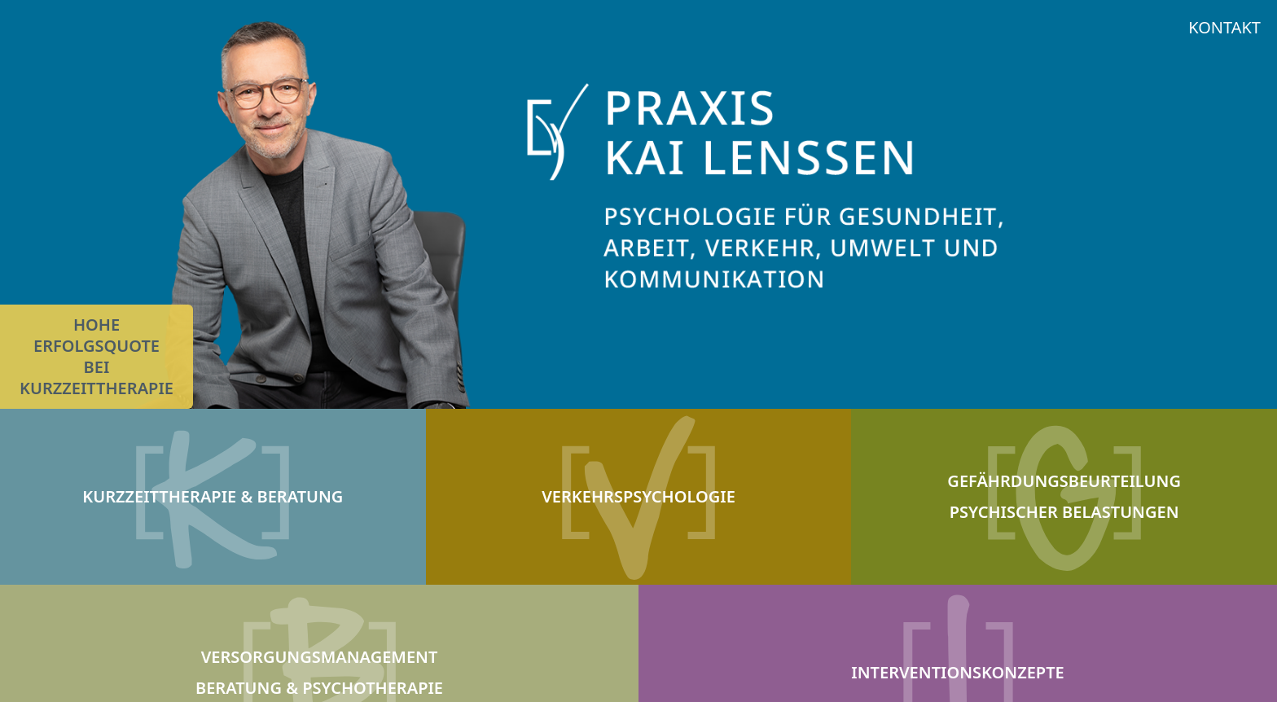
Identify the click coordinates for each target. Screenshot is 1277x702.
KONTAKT (1224, 27)
